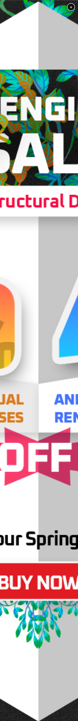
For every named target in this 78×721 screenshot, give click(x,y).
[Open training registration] (39, 360)
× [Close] (71, 7)
